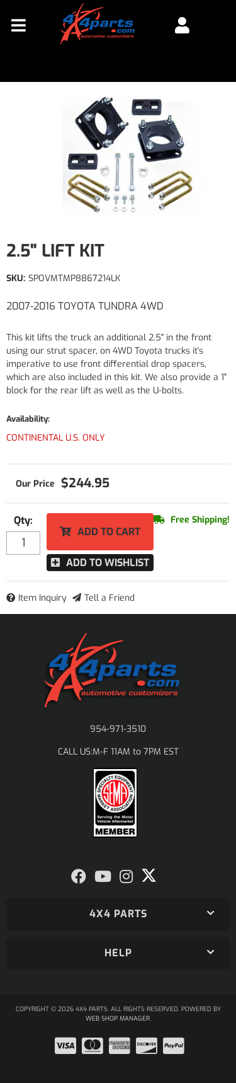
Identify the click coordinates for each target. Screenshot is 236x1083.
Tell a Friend (109, 598)
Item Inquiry (42, 598)
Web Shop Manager (118, 1018)
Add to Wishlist (107, 562)
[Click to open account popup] (182, 25)
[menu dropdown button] (18, 25)
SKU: (15, 278)
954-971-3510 (118, 729)
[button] (118, 914)
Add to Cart (108, 531)
